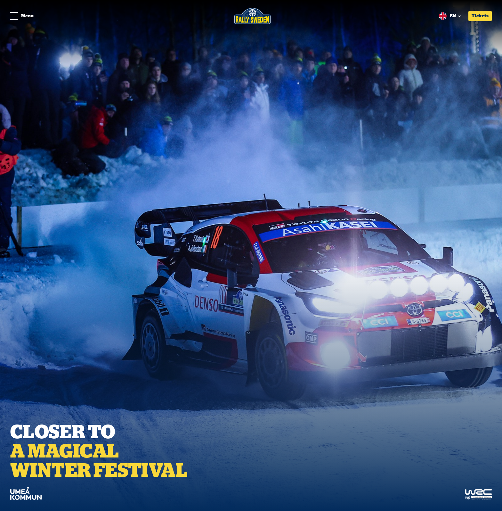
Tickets (480, 15)
